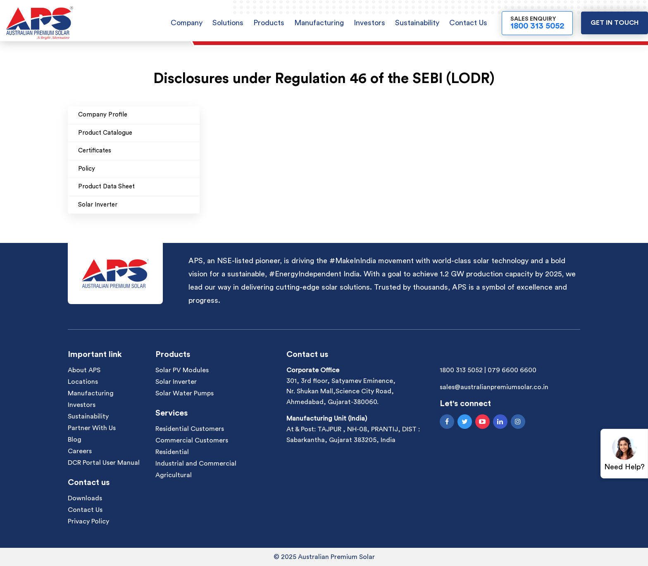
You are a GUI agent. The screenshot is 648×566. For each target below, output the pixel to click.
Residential (172, 452)
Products (268, 22)
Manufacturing (319, 22)
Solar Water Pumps (184, 393)
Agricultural (173, 475)
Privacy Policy (88, 521)
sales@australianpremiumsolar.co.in (494, 387)
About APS (84, 370)
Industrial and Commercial (195, 463)
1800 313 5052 (461, 370)
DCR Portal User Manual (104, 462)
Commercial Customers (191, 440)
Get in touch (614, 22)
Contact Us (468, 22)
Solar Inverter (176, 381)
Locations (83, 381)
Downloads (85, 498)
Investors (369, 22)
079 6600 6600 (512, 370)
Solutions (227, 22)
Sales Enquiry (537, 23)
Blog (74, 439)
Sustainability (417, 22)
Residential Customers (189, 429)
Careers (80, 451)
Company (186, 22)
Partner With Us (92, 428)
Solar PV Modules (182, 370)
